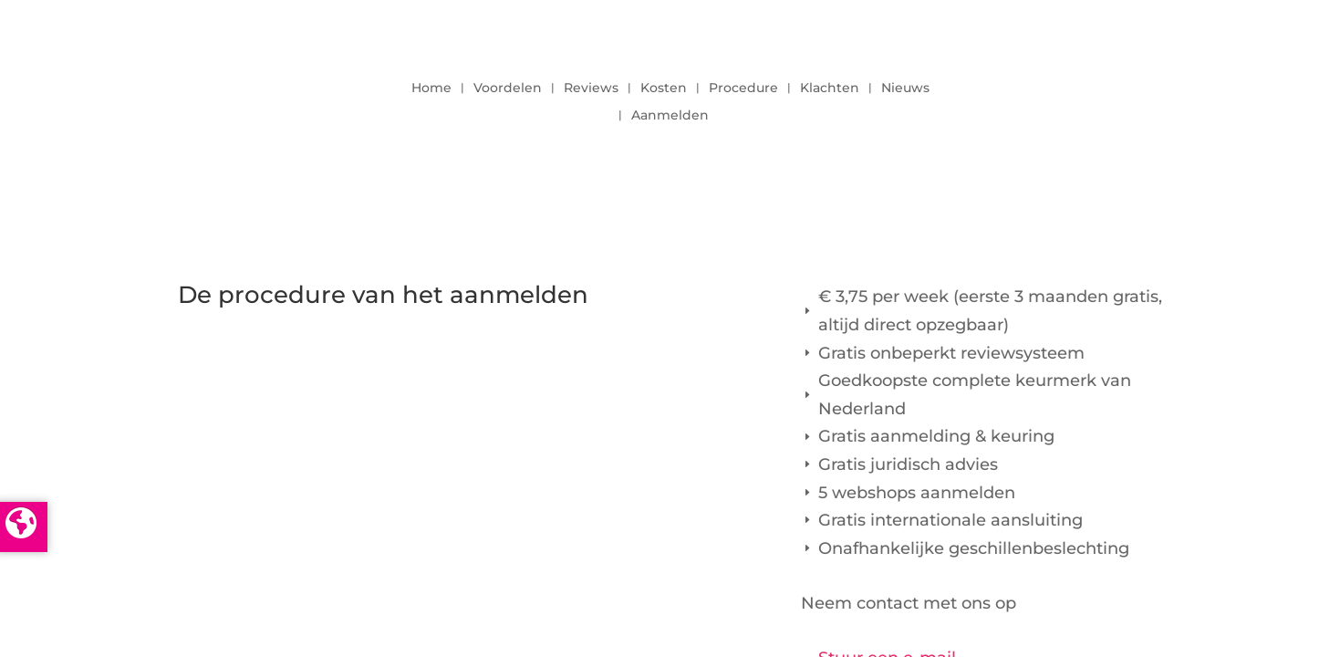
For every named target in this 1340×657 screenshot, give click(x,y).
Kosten (663, 88)
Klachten (829, 88)
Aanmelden (670, 116)
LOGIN (1113, 97)
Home (431, 88)
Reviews (591, 88)
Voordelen (507, 88)
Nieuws (905, 88)
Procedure (743, 88)
